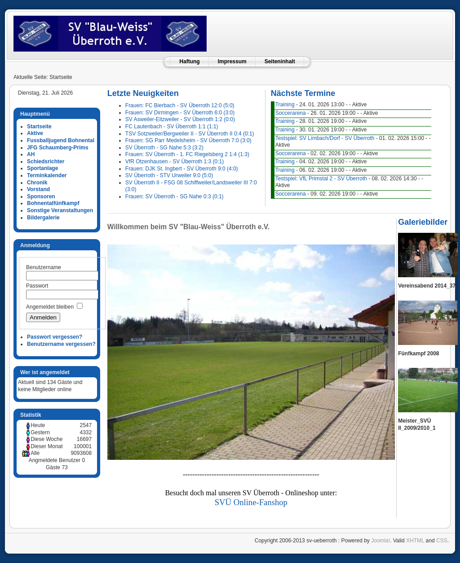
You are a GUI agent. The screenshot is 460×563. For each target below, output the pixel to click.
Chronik (37, 182)
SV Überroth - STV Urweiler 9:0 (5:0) (169, 175)
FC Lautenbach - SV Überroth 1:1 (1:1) (171, 126)
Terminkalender (46, 175)
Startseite (39, 126)
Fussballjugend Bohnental (60, 140)
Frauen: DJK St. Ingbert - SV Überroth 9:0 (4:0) (181, 169)
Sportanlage (42, 168)
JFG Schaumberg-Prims (57, 147)
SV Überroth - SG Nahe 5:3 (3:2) (164, 147)
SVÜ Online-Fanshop (251, 502)
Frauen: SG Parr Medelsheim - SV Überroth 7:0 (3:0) (188, 140)
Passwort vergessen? (54, 337)
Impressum (232, 61)
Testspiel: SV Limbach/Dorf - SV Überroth (325, 138)
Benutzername (43, 267)
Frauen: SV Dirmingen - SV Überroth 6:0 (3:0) (179, 112)
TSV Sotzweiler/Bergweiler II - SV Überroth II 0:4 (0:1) (189, 134)
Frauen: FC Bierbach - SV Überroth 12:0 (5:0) (179, 105)
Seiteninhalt (280, 61)
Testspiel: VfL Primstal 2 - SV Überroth (321, 178)
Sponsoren (41, 196)
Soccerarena (290, 113)
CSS (441, 540)
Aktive (35, 133)
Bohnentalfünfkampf (53, 203)
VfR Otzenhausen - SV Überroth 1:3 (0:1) (174, 161)
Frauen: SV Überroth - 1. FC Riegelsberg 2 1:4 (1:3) (187, 154)
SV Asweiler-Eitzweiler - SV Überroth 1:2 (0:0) (180, 119)
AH (31, 154)
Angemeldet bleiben (50, 307)
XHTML (415, 540)
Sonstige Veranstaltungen (60, 210)
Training (285, 104)
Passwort (37, 286)
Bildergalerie (43, 217)
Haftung (189, 61)
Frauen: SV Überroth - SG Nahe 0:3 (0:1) (174, 196)
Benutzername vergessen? (61, 344)
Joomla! (380, 540)
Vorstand (38, 189)
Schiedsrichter (45, 161)
